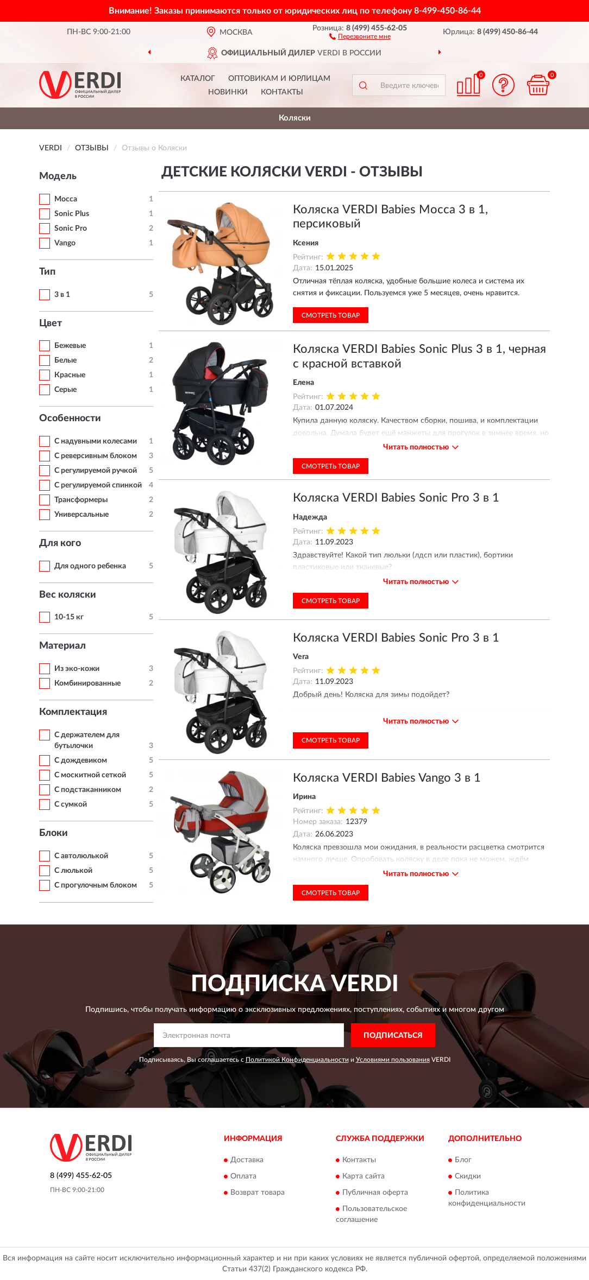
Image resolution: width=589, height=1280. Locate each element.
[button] (360, 36)
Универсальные (81, 514)
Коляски (295, 118)
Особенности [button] (70, 418)
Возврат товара (257, 1192)
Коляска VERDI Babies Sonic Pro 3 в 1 (396, 498)
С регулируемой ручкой (95, 470)
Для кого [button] (60, 543)
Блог (463, 1160)
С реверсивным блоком (95, 456)
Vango (65, 243)
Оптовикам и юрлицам (279, 79)
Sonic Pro (70, 228)
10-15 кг (69, 617)
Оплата (243, 1176)
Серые (65, 390)
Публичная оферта (375, 1192)
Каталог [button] (197, 79)
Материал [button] (62, 646)
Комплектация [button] (73, 712)
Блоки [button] (53, 833)
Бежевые (70, 346)
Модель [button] (58, 176)
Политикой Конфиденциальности (297, 1059)
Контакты (282, 92)
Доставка (247, 1160)
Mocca (65, 199)
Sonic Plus (71, 214)
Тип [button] (47, 272)
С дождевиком (80, 760)
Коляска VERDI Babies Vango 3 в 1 (387, 778)
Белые (65, 360)
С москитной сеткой (90, 775)
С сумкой (70, 804)
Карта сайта (363, 1176)
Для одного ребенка (90, 566)
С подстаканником (87, 790)
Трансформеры (81, 500)
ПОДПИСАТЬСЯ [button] (393, 1036)
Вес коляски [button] (67, 595)
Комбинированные (87, 683)
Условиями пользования (393, 1059)
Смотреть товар (331, 315)
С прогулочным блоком (95, 885)
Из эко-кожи (76, 669)
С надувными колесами (95, 441)
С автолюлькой (81, 856)
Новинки (228, 92)
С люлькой (73, 871)
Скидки (468, 1176)
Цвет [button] (50, 323)
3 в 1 (62, 295)
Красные (69, 375)
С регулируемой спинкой (98, 485)
